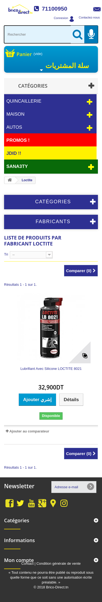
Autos (14, 127)
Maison (15, 114)
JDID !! (13, 153)
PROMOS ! (17, 140)
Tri (6, 254)
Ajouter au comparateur (29, 431)
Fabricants (53, 221)
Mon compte (19, 560)
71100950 (54, 8)
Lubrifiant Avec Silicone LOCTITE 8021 (51, 369)
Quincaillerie (23, 101)
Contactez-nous (89, 17)
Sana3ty (17, 166)
